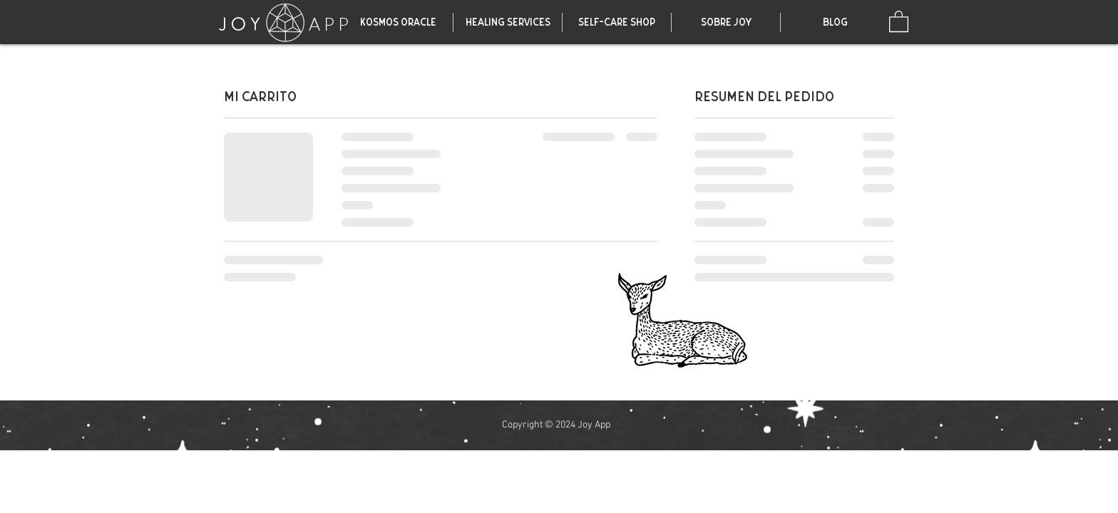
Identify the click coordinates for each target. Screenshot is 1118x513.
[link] (898, 20)
